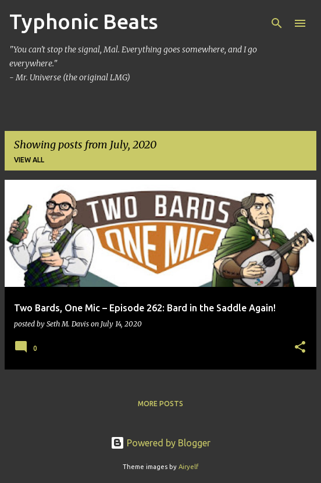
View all (29, 160)
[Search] (277, 23)
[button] (300, 348)
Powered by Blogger (160, 443)
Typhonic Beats (83, 21)
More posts (160, 403)
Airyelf (188, 466)
